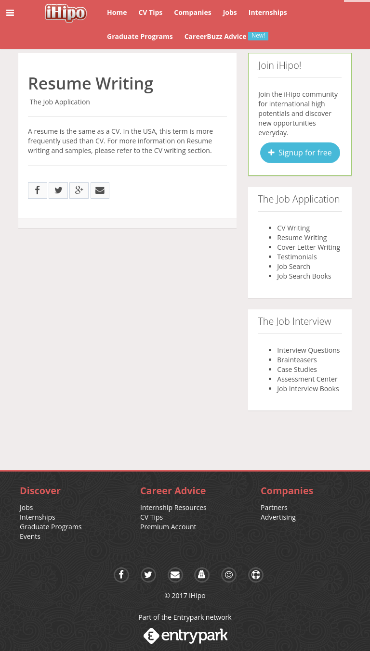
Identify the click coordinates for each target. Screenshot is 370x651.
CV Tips (151, 517)
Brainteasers (297, 359)
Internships (37, 517)
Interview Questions (308, 350)
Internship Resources (173, 507)
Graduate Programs (50, 526)
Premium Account (168, 526)
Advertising (278, 517)
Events (30, 536)
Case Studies (297, 369)
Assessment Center (307, 378)
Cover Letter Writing (308, 247)
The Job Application (60, 101)
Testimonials (297, 256)
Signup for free (300, 152)
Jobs (26, 507)
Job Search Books (304, 276)
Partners (274, 507)
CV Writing (293, 227)
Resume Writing (302, 237)
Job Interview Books (308, 388)
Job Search (293, 266)
